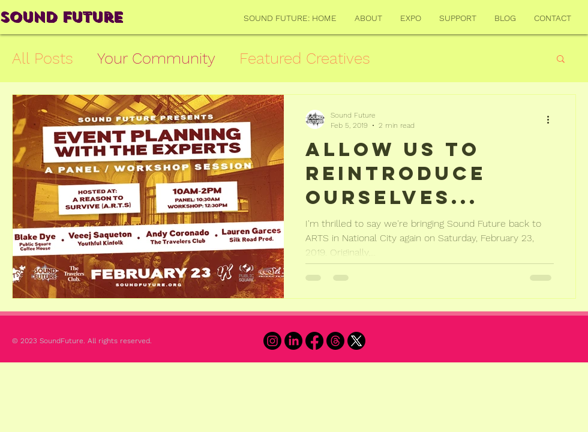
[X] (356, 341)
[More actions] (552, 119)
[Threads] (335, 341)
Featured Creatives (304, 58)
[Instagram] (272, 341)
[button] (560, 59)
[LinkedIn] (293, 341)
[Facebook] (314, 341)
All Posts (42, 58)
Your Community (156, 58)
